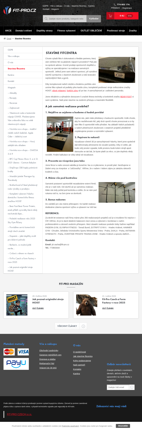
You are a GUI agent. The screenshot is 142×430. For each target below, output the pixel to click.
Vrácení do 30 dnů (48, 368)
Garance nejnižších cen (50, 355)
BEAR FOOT (126, 97)
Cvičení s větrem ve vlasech (21, 253)
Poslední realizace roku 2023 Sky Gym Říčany (21, 220)
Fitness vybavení (66, 31)
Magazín (55, 9)
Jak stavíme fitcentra (83, 356)
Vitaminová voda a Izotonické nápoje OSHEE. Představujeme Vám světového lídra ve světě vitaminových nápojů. (21, 118)
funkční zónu (72, 90)
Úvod (9, 38)
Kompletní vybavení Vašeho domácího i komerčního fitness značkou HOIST (21, 197)
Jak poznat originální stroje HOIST (20, 269)
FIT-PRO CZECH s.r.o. (19, 414)
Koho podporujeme (82, 361)
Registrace (127, 8)
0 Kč (126, 15)
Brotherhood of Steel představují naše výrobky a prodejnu (22, 187)
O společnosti (79, 352)
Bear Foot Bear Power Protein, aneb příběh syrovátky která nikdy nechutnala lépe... (22, 210)
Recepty (12, 97)
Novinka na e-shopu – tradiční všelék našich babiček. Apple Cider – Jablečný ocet (22, 133)
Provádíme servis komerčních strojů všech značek (21, 229)
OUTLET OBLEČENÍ (91, 31)
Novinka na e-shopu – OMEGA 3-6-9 (23, 152)
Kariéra (91, 6)
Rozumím (123, 426)
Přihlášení (115, 8)
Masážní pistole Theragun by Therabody (21, 178)
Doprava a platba (47, 359)
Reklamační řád (46, 363)
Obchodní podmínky (48, 350)
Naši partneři (79, 365)
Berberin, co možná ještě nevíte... (19, 246)
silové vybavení (59, 90)
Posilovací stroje (116, 31)
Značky (133, 31)
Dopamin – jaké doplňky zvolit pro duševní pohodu (22, 238)
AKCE (8, 31)
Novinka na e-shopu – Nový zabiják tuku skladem (21, 143)
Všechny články (68, 326)
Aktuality (13, 92)
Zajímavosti (14, 107)
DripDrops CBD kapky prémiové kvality (22, 169)
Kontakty (77, 369)
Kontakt (46, 9)
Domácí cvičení (23, 31)
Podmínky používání (70, 426)
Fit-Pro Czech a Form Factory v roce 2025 (22, 260)
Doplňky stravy (44, 31)
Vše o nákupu (56, 6)
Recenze (13, 102)
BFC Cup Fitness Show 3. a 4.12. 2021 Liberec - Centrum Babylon (23, 160)
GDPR (45, 6)
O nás (66, 6)
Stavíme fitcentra (78, 6)
